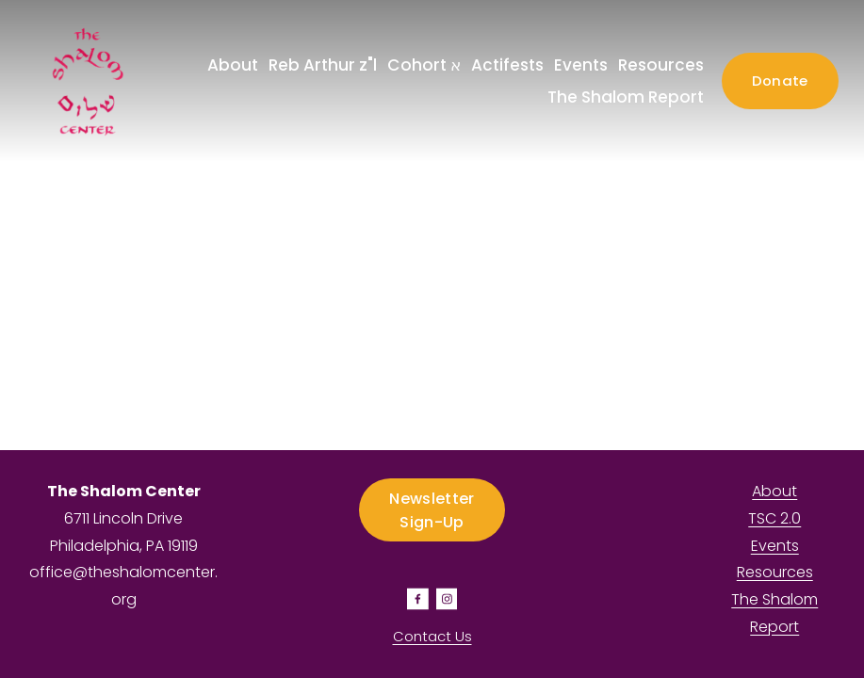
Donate (780, 80)
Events (581, 65)
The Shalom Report (625, 97)
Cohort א (424, 65)
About (774, 491)
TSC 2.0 (774, 518)
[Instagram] (447, 599)
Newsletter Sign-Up (431, 510)
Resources (661, 65)
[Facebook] (418, 599)
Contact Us (432, 636)
